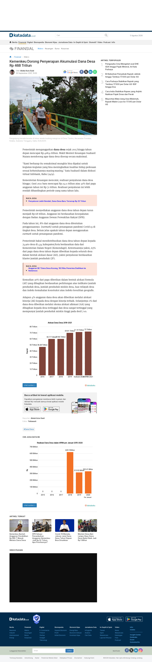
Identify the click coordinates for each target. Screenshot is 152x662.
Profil (56, 633)
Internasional (14, 635)
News (117, 630)
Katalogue (118, 635)
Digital (30, 42)
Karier (37, 658)
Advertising (29, 658)
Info (113, 42)
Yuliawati (32, 421)
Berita (14, 42)
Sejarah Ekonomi (61, 630)
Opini (102, 633)
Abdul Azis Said (27, 71)
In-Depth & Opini (80, 42)
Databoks (133, 637)
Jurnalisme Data (65, 42)
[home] (10, 42)
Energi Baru (74, 630)
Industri (12, 633)
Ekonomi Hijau (51, 42)
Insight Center (135, 635)
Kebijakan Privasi (66, 658)
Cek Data (88, 635)
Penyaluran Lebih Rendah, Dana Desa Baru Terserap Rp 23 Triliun (57, 201)
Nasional (12, 630)
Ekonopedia (39, 42)
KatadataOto (135, 642)
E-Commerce (44, 630)
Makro (40, 48)
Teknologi (43, 640)
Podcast (107, 42)
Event (132, 640)
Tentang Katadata (15, 658)
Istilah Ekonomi (60, 635)
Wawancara (104, 635)
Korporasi (65, 48)
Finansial (22, 42)
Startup (42, 635)
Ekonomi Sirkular (76, 633)
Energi (11, 638)
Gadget (42, 638)
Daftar (69, 651)
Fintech (42, 633)
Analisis (87, 633)
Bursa (57, 48)
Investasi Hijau (75, 635)
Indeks (132, 630)
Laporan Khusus (105, 638)
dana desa (59, 149)
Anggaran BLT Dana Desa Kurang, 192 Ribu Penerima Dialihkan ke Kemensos (57, 269)
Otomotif (92, 42)
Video (99, 42)
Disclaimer (78, 658)
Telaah (102, 630)
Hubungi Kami (89, 658)
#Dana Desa (29, 429)
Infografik (88, 630)
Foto (116, 638)
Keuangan (49, 48)
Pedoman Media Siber (49, 658)
